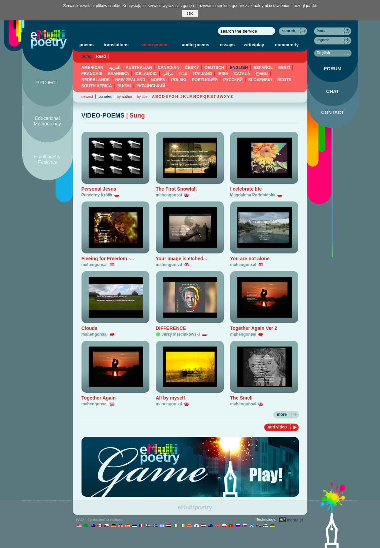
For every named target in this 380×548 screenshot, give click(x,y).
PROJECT (47, 82)
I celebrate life (246, 189)
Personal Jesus (99, 189)
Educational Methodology (47, 121)
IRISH (223, 73)
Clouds (89, 328)
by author (124, 96)
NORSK (158, 79)
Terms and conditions (105, 519)
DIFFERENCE (171, 328)
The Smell (241, 398)
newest (87, 96)
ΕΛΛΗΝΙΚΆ (118, 73)
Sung (87, 56)
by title (142, 96)
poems (86, 44)
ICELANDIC (145, 73)
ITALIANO (202, 73)
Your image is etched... (181, 258)
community (286, 44)
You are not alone (250, 258)
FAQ (80, 519)
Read (101, 56)
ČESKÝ (192, 67)
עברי (183, 73)
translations (116, 44)
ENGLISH (239, 67)
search (288, 31)
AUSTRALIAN (139, 67)
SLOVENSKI (260, 79)
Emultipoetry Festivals (47, 159)
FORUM (332, 68)
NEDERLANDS (96, 79)
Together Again (99, 398)
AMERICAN (93, 67)
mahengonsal (169, 195)
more (282, 414)
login (321, 30)
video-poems (154, 44)
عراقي (168, 73)
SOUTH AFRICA (97, 86)
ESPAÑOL (263, 67)
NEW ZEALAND (130, 79)
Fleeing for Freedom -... (108, 258)
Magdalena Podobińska (252, 195)
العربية (114, 67)
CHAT (332, 91)
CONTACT (332, 112)
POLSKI (178, 79)
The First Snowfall (176, 189)
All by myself (170, 398)
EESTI (284, 67)
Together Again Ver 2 (253, 328)
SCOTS (284, 79)
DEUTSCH (214, 67)
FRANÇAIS (92, 73)
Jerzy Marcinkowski (181, 334)
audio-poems (195, 44)
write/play (254, 44)
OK (190, 13)
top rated (104, 96)
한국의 (262, 73)
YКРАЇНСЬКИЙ (151, 86)
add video (277, 427)
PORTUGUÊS (205, 79)
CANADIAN (168, 67)
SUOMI (124, 86)
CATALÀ (242, 73)
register (323, 40)
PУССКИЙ (232, 79)
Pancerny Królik (97, 195)
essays (227, 44)
